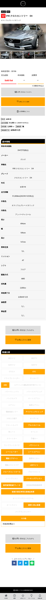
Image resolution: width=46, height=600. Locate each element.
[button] (14, 563)
